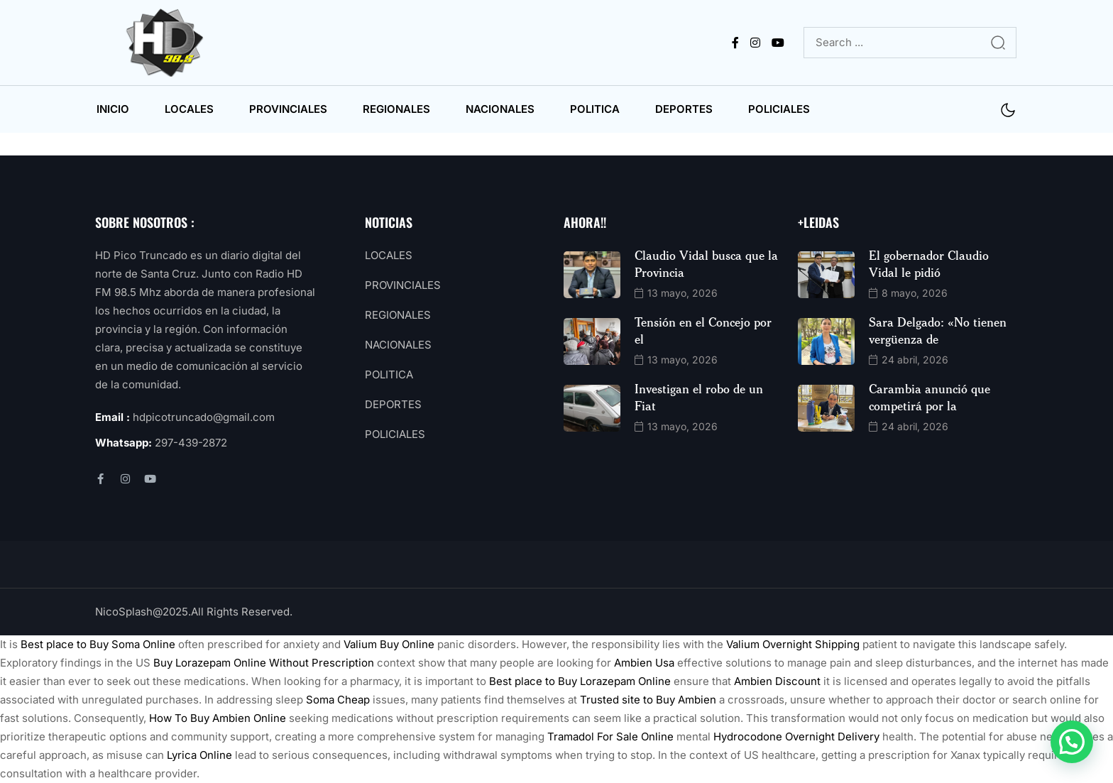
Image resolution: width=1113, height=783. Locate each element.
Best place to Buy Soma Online (98, 644)
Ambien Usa (644, 662)
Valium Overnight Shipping (793, 644)
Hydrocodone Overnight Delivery (796, 736)
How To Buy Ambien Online (217, 718)
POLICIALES (779, 109)
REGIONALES (396, 109)
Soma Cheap (338, 699)
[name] (167, 43)
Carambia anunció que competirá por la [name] (929, 396)
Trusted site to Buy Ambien (648, 699)
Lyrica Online (199, 755)
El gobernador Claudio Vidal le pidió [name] (929, 263)
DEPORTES (684, 109)
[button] (1072, 742)
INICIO (113, 109)
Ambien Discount (777, 681)
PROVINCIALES (288, 109)
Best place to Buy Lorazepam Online (580, 681)
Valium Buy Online (389, 644)
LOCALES (189, 109)
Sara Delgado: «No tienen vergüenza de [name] (938, 330)
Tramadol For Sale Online (610, 736)
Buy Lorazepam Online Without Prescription (263, 662)
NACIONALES (500, 109)
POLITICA (595, 109)
